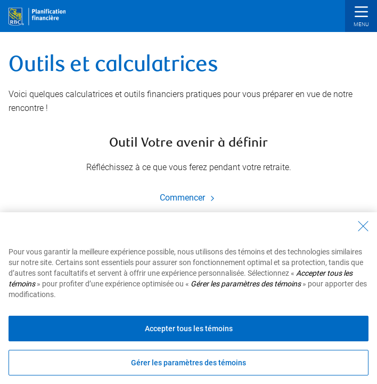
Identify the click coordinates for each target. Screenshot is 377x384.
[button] (361, 17)
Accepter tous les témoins (189, 328)
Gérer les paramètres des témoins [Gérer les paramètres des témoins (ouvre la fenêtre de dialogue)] (188, 362)
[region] (188, 298)
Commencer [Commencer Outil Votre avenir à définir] (189, 198)
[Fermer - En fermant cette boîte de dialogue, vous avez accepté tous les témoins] (363, 226)
